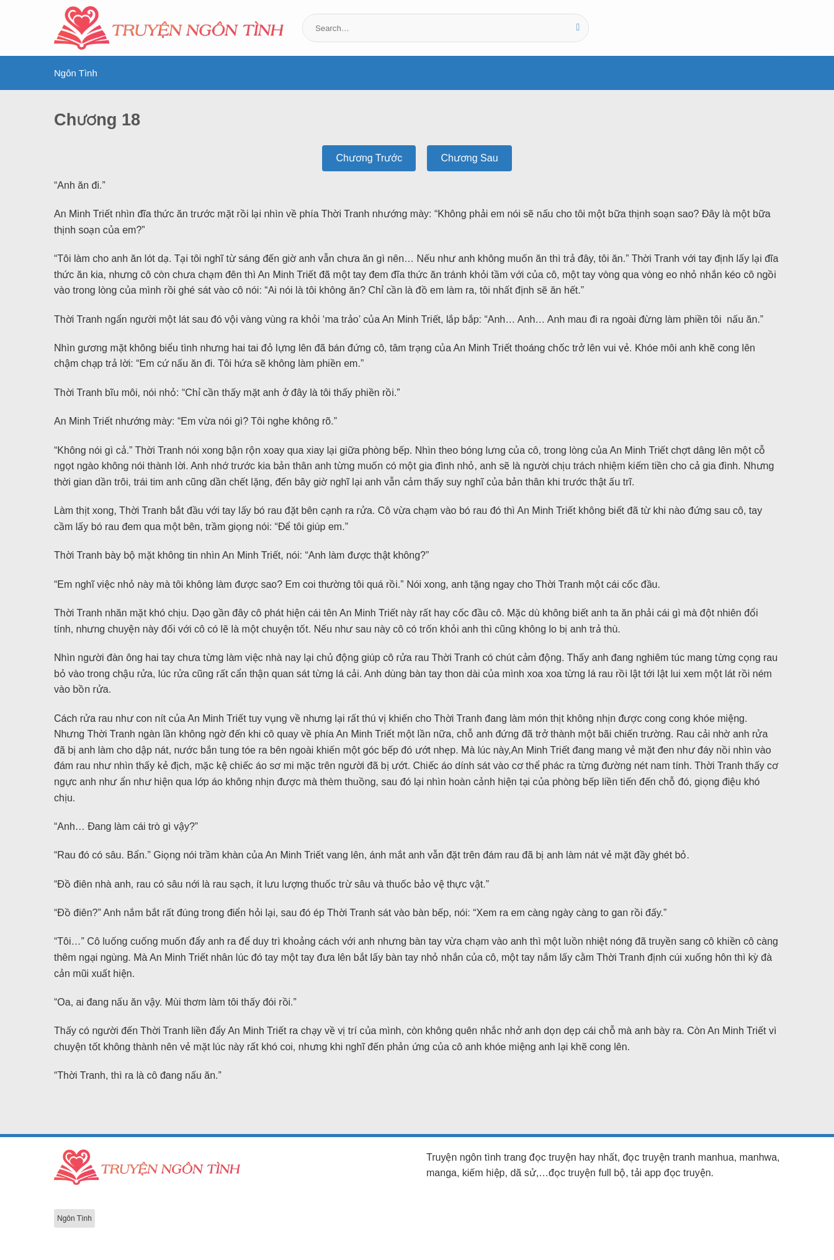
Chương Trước (369, 158)
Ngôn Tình (75, 73)
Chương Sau (469, 158)
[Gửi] (578, 28)
